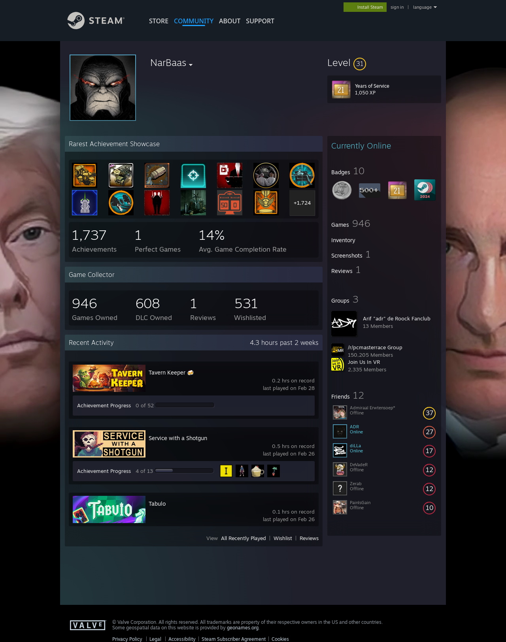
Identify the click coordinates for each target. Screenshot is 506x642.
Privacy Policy (127, 639)
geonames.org (243, 628)
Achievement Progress (104, 405)
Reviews (309, 538)
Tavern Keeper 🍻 (171, 372)
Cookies (280, 639)
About (229, 21)
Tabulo (157, 503)
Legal (155, 639)
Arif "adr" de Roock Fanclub (396, 318)
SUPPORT (260, 21)
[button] (384, 62)
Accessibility (182, 639)
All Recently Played (243, 538)
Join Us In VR (364, 362)
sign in (397, 7)
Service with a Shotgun (178, 438)
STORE (158, 21)
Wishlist (283, 538)
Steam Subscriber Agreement (234, 639)
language (422, 7)
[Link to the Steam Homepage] (102, 27)
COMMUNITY (193, 21)
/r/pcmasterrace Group (375, 347)
